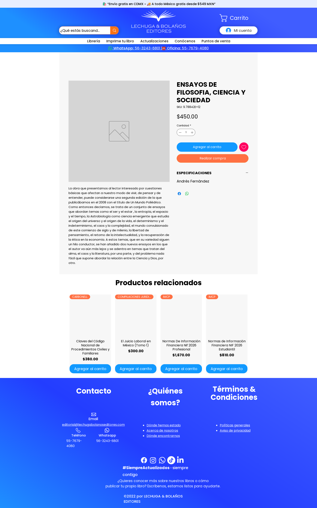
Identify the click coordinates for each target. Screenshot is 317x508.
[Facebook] (144, 460)
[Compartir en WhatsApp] (187, 193)
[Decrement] (179, 132)
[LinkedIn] (180, 460)
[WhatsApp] (162, 460)
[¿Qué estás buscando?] (81, 30)
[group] (158, 334)
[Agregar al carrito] (90, 368)
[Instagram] (153, 460)
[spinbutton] (186, 132)
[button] (239, 18)
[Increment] (192, 132)
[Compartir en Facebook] (179, 193)
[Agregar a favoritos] (243, 147)
